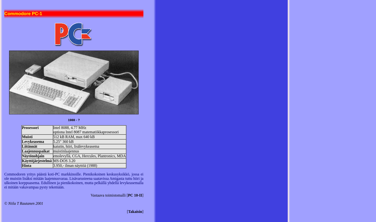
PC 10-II (135, 195)
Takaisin (135, 212)
